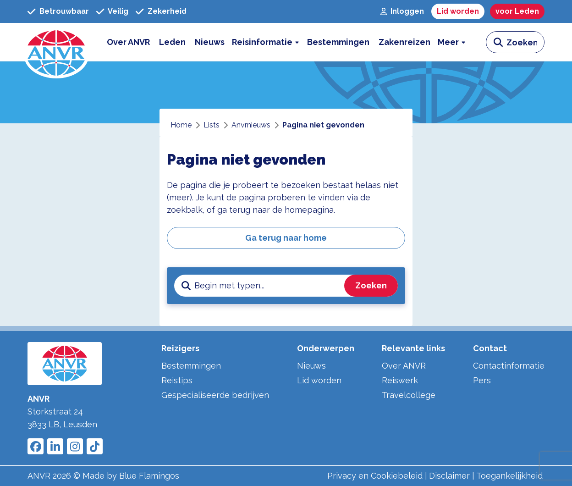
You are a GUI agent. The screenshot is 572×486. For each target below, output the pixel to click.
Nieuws (311, 365)
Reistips (176, 380)
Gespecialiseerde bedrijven (215, 395)
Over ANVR (404, 365)
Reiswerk (400, 380)
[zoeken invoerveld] (525, 42)
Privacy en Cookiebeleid (375, 475)
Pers (482, 380)
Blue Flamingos (149, 475)
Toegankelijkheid (509, 475)
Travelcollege (408, 395)
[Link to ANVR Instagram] (75, 446)
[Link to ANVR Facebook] (36, 446)
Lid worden (319, 380)
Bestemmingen (191, 365)
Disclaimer (449, 475)
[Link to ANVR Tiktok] (95, 446)
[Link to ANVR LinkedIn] (55, 446)
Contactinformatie (508, 365)
